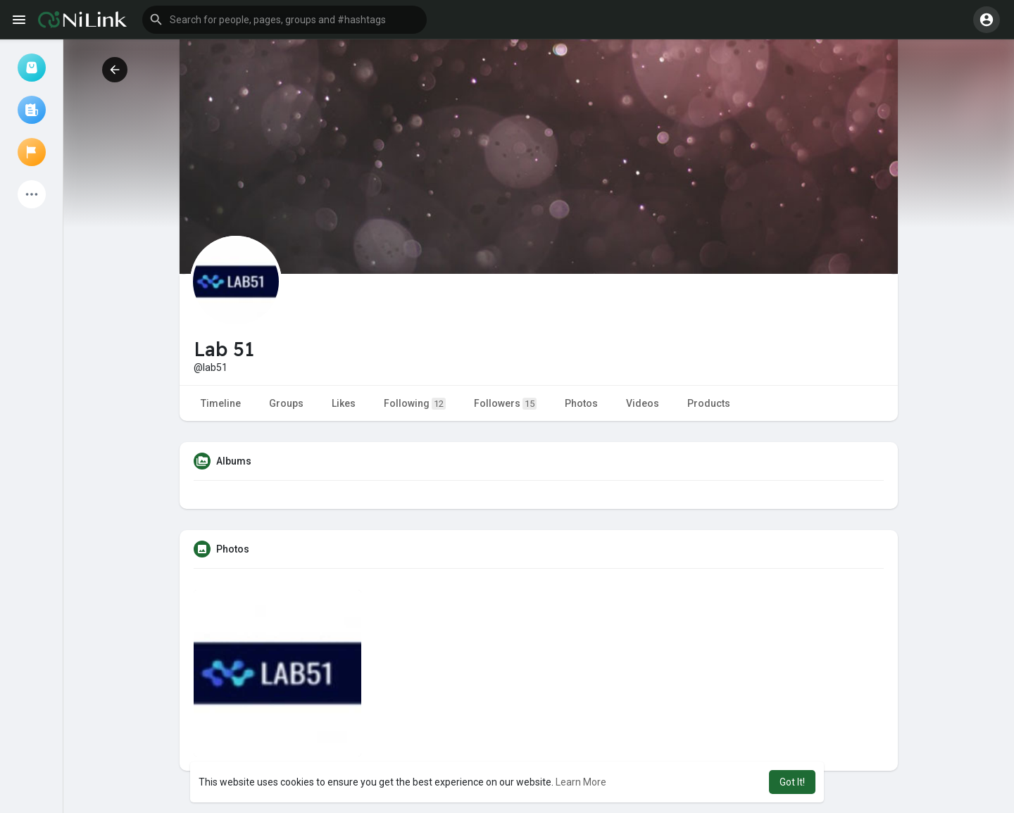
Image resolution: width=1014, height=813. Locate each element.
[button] (284, 20)
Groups (286, 403)
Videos (642, 403)
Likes (344, 403)
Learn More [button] (581, 782)
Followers (505, 404)
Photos (581, 403)
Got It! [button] (792, 782)
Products (708, 403)
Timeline (221, 403)
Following (415, 404)
